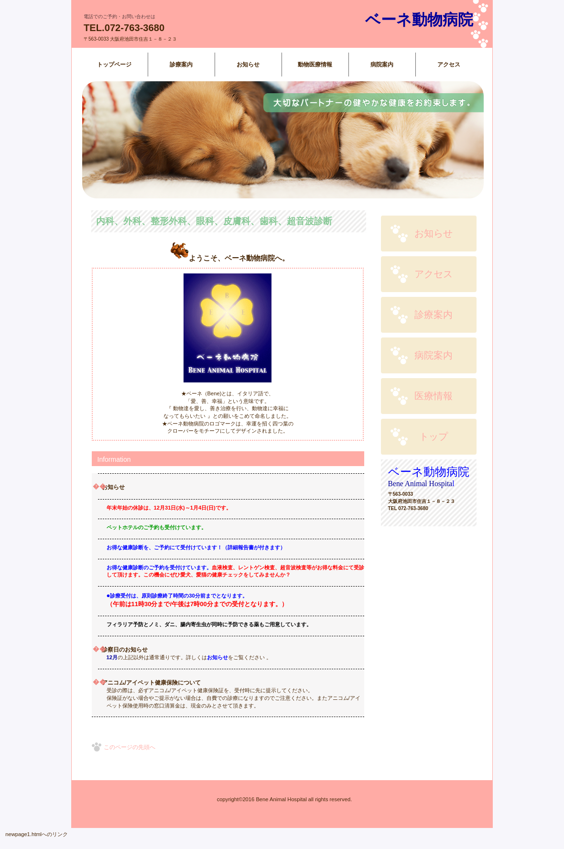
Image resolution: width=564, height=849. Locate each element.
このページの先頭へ (129, 747)
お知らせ (433, 233)
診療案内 (433, 314)
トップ (433, 436)
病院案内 (433, 355)
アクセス (433, 274)
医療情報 (433, 396)
